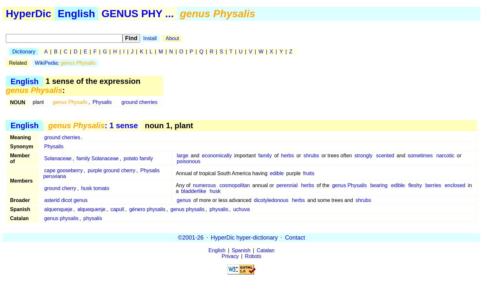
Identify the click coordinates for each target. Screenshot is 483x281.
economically (216, 155)
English (76, 13)
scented (385, 155)
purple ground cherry (111, 170)
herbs (287, 155)
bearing (378, 185)
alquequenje (91, 209)
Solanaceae (58, 158)
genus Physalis (349, 185)
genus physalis (187, 209)
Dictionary (23, 51)
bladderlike (193, 191)
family (265, 155)
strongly (363, 155)
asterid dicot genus (66, 200)
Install (150, 38)
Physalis (102, 102)
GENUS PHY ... (138, 13)
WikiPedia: (65, 63)
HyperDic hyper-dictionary (244, 237)
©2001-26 (191, 237)
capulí (117, 209)
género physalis (147, 209)
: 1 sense (93, 125)
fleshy (415, 185)
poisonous (188, 161)
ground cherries (139, 102)
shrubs (311, 155)
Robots (253, 256)
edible (277, 173)
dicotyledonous (271, 200)
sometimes (420, 155)
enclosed (455, 185)
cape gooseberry (63, 170)
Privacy (230, 256)
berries (433, 185)
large (182, 155)
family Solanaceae (98, 158)
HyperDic (28, 13)
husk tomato (95, 188)
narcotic (445, 155)
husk (214, 191)
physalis (218, 209)
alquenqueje (58, 209)
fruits (308, 173)
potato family (138, 158)
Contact (295, 237)
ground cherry (60, 188)
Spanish (241, 250)
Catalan (265, 250)
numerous (204, 185)
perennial (287, 185)
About (172, 38)
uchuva (241, 209)
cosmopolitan (235, 185)
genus (184, 200)
